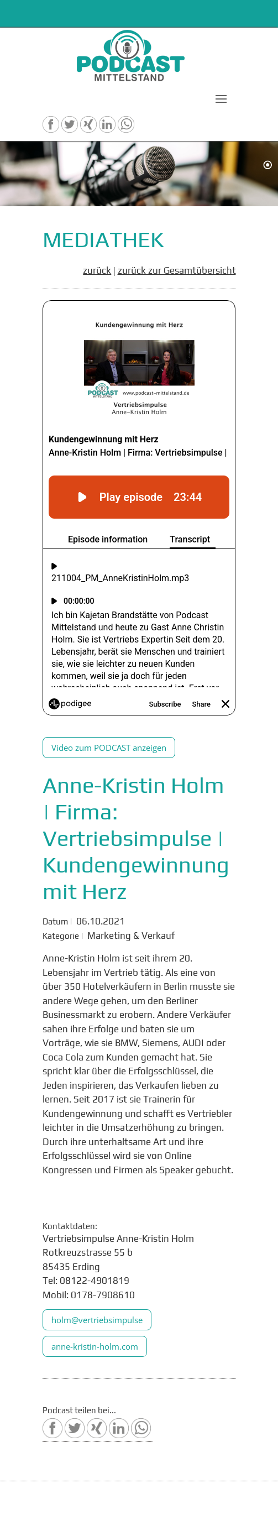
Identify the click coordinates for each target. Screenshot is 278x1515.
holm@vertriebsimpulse (97, 1319)
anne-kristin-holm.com (94, 1346)
